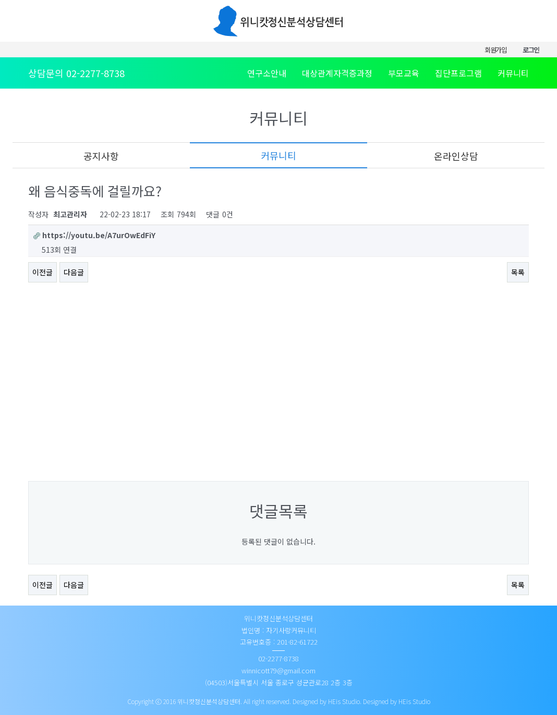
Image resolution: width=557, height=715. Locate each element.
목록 (518, 272)
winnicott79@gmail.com (278, 670)
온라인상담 (456, 156)
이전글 (42, 272)
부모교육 (403, 73)
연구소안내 (266, 73)
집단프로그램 (458, 73)
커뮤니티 (513, 73)
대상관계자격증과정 (337, 73)
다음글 (74, 272)
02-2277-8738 (95, 73)
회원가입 (496, 50)
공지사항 (101, 156)
